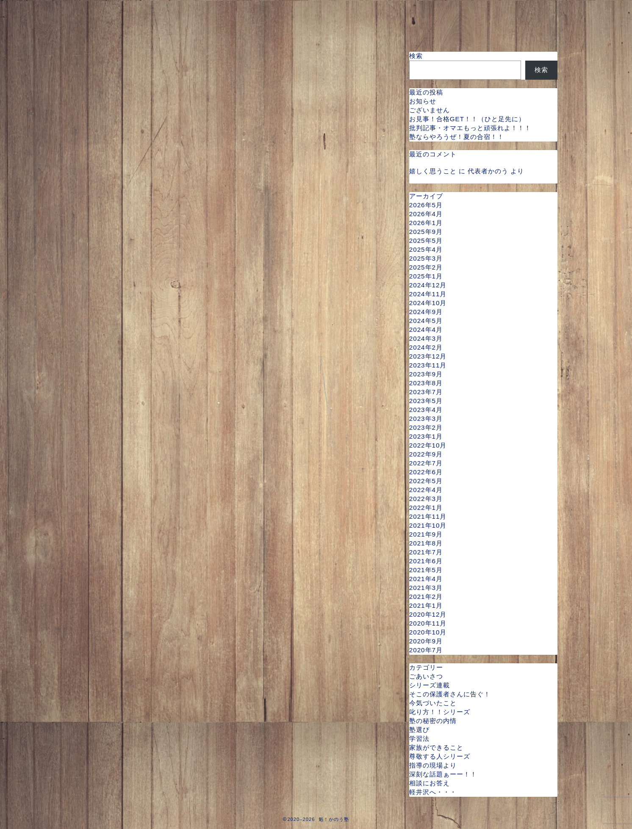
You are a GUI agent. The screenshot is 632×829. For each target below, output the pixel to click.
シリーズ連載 (429, 685)
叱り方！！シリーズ (439, 711)
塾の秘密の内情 (433, 720)
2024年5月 (426, 320)
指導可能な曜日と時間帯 (358, 11)
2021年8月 (426, 543)
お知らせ (422, 101)
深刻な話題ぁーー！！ (443, 774)
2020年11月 (428, 623)
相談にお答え (429, 783)
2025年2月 (426, 267)
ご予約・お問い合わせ (123, 28)
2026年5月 (426, 205)
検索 (416, 55)
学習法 (419, 738)
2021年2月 (426, 596)
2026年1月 (426, 222)
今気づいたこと (433, 703)
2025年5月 (426, 240)
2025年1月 (426, 276)
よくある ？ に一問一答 (223, 28)
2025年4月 (426, 249)
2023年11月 (428, 365)
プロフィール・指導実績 (171, 11)
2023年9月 (426, 374)
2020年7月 (426, 650)
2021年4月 (426, 578)
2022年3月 (426, 498)
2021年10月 (428, 525)
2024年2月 (426, 347)
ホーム (96, 11)
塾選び (419, 729)
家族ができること (436, 747)
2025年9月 (426, 231)
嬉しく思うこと (433, 171)
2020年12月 (428, 614)
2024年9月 (426, 311)
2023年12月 (428, 356)
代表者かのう (488, 171)
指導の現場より (433, 765)
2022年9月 (426, 454)
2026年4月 (426, 213)
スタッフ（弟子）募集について (338, 28)
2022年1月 (426, 507)
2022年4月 (426, 489)
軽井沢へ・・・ (433, 792)
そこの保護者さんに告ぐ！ (450, 694)
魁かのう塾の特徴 (264, 11)
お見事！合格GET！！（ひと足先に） (467, 118)
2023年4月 (426, 409)
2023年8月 (426, 383)
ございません (429, 110)
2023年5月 (426, 400)
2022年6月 (426, 472)
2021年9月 (426, 534)
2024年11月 (428, 294)
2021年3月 (426, 587)
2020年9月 (426, 641)
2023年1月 (426, 436)
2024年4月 (426, 329)
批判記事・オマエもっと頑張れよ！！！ (470, 127)
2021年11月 (428, 516)
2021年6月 (426, 561)
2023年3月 (426, 418)
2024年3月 (426, 338)
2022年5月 (426, 480)
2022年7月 (426, 463)
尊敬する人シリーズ (439, 756)
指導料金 (436, 11)
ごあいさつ (426, 676)
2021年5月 (426, 569)
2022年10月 (428, 445)
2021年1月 (426, 605)
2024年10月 (428, 302)
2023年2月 (426, 427)
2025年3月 (426, 258)
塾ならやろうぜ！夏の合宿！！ (456, 136)
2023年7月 (426, 391)
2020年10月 (428, 632)
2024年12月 (428, 285)
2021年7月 (426, 552)
